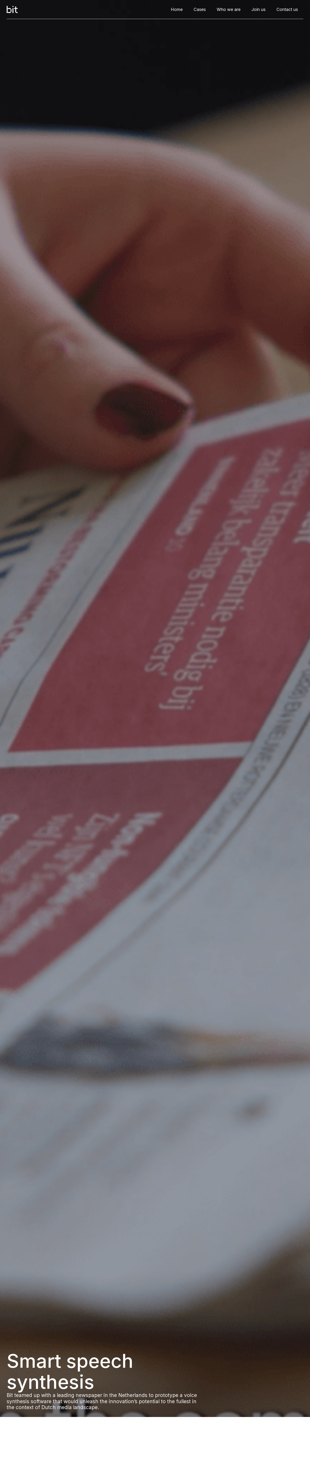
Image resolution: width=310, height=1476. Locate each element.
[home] (12, 9)
